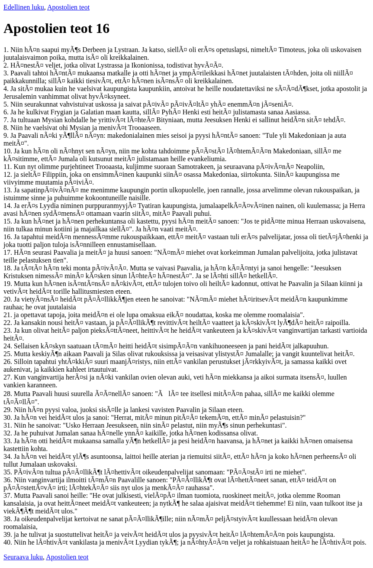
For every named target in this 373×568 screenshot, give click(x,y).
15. (8, 221)
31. (8, 425)
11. (8, 166)
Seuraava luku (23, 557)
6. (6, 112)
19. (8, 283)
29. (8, 409)
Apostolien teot (68, 7)
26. (8, 361)
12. (8, 174)
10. (8, 151)
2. (6, 65)
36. (8, 480)
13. (8, 190)
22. (8, 322)
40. (8, 542)
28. (8, 393)
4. (6, 88)
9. (6, 135)
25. (8, 353)
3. (6, 73)
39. (8, 534)
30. (8, 417)
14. (8, 205)
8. (6, 127)
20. (8, 299)
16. (8, 236)
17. (8, 252)
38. (8, 519)
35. (8, 472)
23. (8, 330)
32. (8, 433)
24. (8, 346)
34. (8, 456)
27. (8, 377)
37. (8, 495)
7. (6, 119)
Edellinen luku (23, 7)
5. (6, 104)
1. (6, 49)
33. (8, 441)
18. (8, 268)
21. (8, 314)
